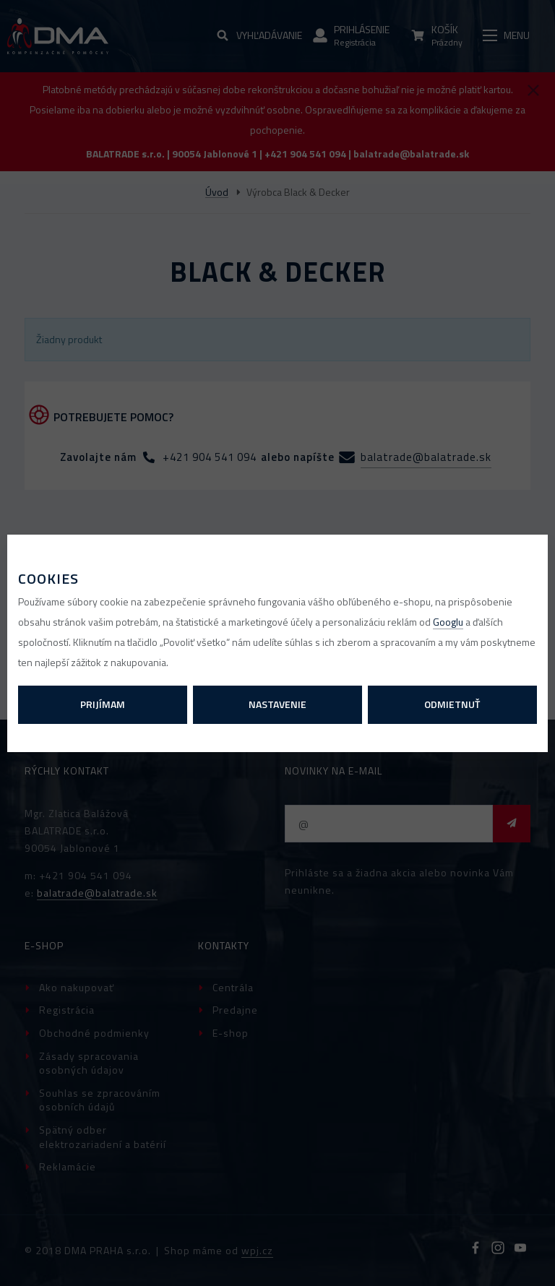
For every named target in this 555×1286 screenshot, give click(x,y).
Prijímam (102, 704)
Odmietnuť (452, 704)
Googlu (448, 621)
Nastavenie (277, 704)
